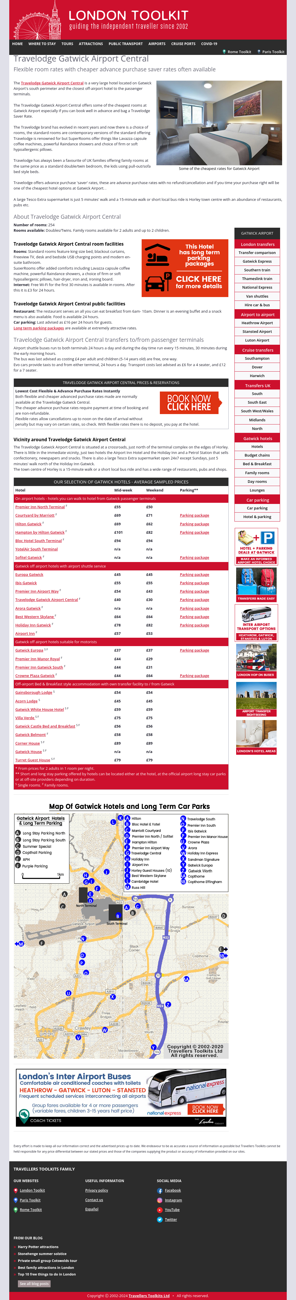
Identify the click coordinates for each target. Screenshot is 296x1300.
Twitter (171, 1219)
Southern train (257, 269)
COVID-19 (209, 43)
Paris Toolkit (270, 51)
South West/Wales (257, 410)
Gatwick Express (257, 261)
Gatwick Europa (29, 650)
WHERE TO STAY (42, 43)
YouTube (172, 1209)
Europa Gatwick (29, 574)
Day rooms (257, 481)
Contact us (94, 1199)
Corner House (27, 743)
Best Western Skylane (35, 616)
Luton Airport (257, 340)
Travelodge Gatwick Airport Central (52, 83)
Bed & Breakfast (257, 463)
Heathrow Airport (257, 322)
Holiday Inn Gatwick (33, 625)
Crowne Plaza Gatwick (35, 675)
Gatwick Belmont (30, 734)
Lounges (257, 490)
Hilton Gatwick (28, 523)
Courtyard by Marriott (35, 515)
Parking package (194, 515)
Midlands (257, 419)
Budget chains (257, 455)
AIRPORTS (157, 43)
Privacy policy (96, 1190)
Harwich (257, 375)
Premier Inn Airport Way (37, 591)
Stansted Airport (257, 331)
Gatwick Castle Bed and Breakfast (45, 726)
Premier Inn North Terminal (40, 506)
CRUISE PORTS (183, 43)
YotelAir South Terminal (36, 549)
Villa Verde (25, 717)
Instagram (173, 1200)
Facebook (173, 1190)
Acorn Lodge (26, 701)
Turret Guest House (32, 760)
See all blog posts (34, 1283)
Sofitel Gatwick (28, 557)
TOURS (67, 43)
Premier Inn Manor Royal (37, 658)
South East (257, 402)
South (257, 393)
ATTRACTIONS (91, 43)
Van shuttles (257, 296)
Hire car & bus (257, 304)
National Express (257, 287)
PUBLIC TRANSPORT (126, 43)
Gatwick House (28, 751)
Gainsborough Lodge (33, 692)
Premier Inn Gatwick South (39, 667)
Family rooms (257, 472)
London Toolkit (32, 1190)
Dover (257, 367)
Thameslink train (257, 278)
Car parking (257, 508)
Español (91, 1209)
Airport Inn (25, 633)
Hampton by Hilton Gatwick (39, 532)
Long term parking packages (39, 328)
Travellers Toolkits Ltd (149, 1295)
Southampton (257, 358)
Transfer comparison (257, 252)
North (257, 428)
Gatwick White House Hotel (39, 709)
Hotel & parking (257, 516)
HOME (17, 43)
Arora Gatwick (28, 608)
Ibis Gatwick (26, 582)
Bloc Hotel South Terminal (38, 540)
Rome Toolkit (237, 51)
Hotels (257, 446)
